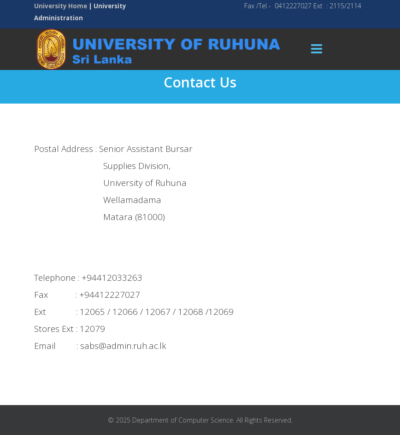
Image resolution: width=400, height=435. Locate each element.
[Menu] (316, 49)
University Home (60, 6)
